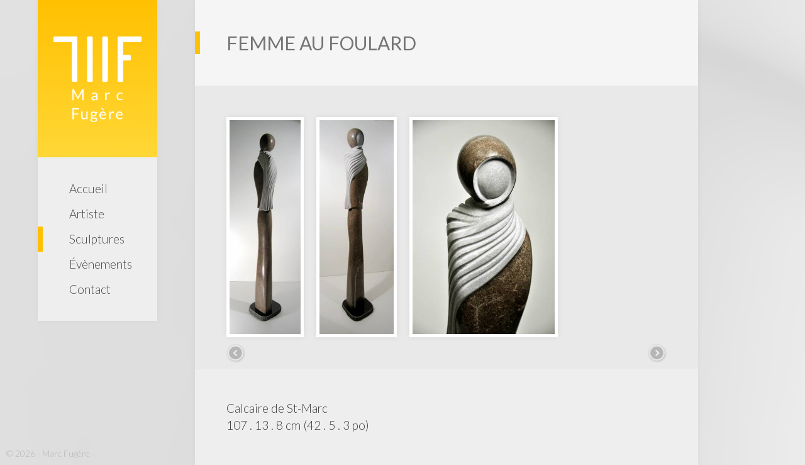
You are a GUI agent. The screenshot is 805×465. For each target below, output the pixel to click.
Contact (90, 289)
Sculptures (97, 239)
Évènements (100, 264)
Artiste (86, 213)
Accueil (88, 188)
